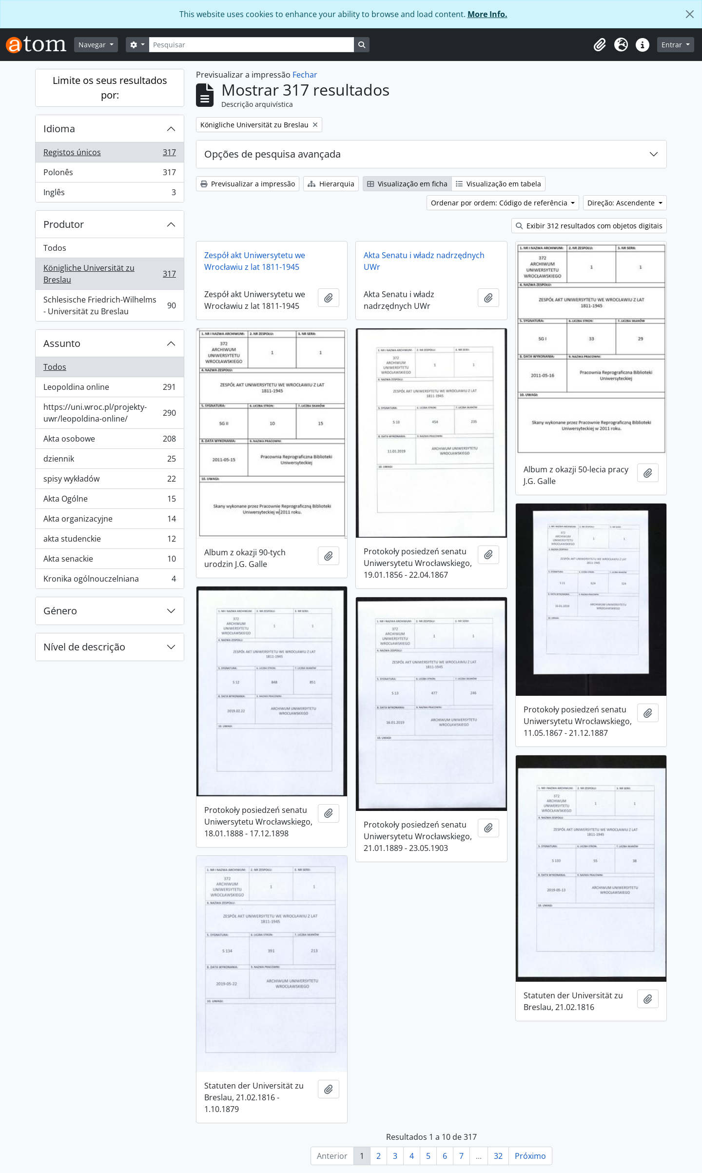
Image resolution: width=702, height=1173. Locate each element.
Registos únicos (109, 154)
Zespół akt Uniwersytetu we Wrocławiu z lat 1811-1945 (254, 261)
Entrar (673, 44)
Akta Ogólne (109, 501)
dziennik (109, 461)
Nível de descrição (84, 646)
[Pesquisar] (251, 44)
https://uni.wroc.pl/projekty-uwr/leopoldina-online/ (109, 413)
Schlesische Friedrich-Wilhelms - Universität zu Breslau (109, 305)
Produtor (63, 224)
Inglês (109, 194)
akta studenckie (109, 541)
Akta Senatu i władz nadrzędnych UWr (424, 261)
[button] (599, 45)
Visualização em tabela (498, 183)
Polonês (109, 174)
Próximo (530, 1156)
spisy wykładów (109, 481)
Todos (54, 248)
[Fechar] (690, 14)
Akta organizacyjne (109, 521)
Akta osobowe (109, 441)
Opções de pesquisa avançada (272, 154)
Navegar (93, 44)
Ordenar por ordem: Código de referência (500, 202)
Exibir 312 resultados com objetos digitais (589, 225)
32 (498, 1156)
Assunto (61, 343)
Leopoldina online (109, 389)
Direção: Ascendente (622, 202)
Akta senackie (109, 561)
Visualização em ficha (407, 183)
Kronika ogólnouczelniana (109, 580)
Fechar (304, 74)
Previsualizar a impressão (247, 183)
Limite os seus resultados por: (110, 87)
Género (60, 610)
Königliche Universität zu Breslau (109, 274)
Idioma (59, 128)
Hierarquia (331, 183)
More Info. (487, 14)
